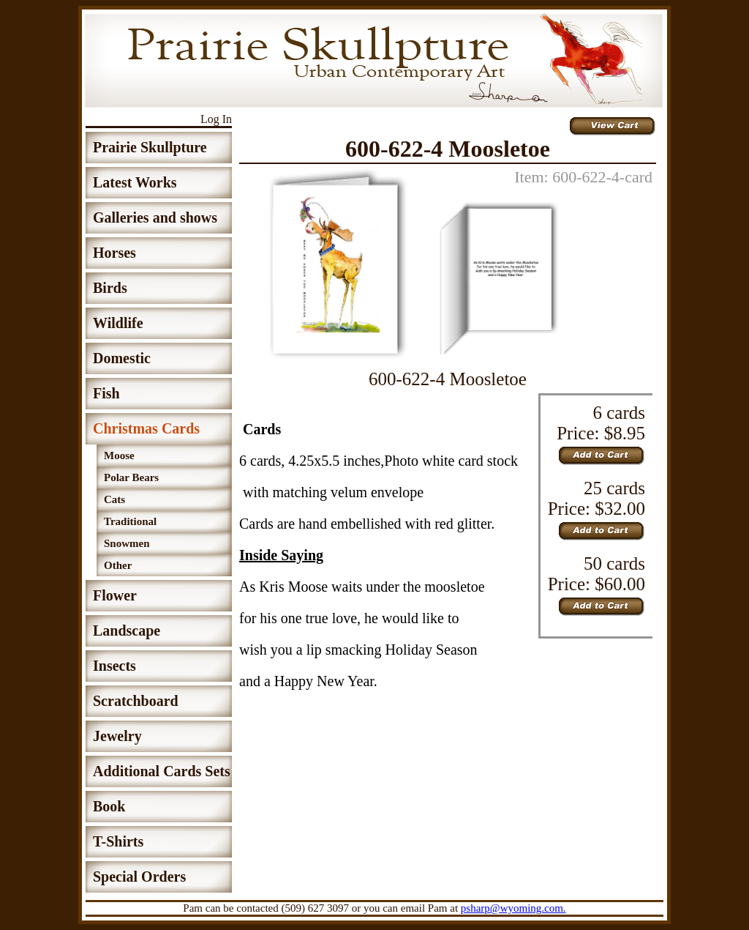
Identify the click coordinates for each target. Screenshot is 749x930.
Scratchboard (135, 701)
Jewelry (117, 736)
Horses (114, 253)
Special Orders (139, 876)
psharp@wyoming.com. (513, 908)
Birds (110, 288)
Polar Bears (131, 477)
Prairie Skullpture (150, 147)
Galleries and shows (155, 217)
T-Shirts (118, 841)
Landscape (126, 630)
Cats (114, 499)
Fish (106, 393)
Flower (115, 595)
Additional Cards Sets (161, 771)
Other (118, 565)
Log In (216, 119)
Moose (119, 455)
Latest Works (135, 182)
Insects (114, 666)
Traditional (130, 521)
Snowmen (127, 543)
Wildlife (118, 323)
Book (109, 806)
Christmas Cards (146, 428)
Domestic (122, 358)
